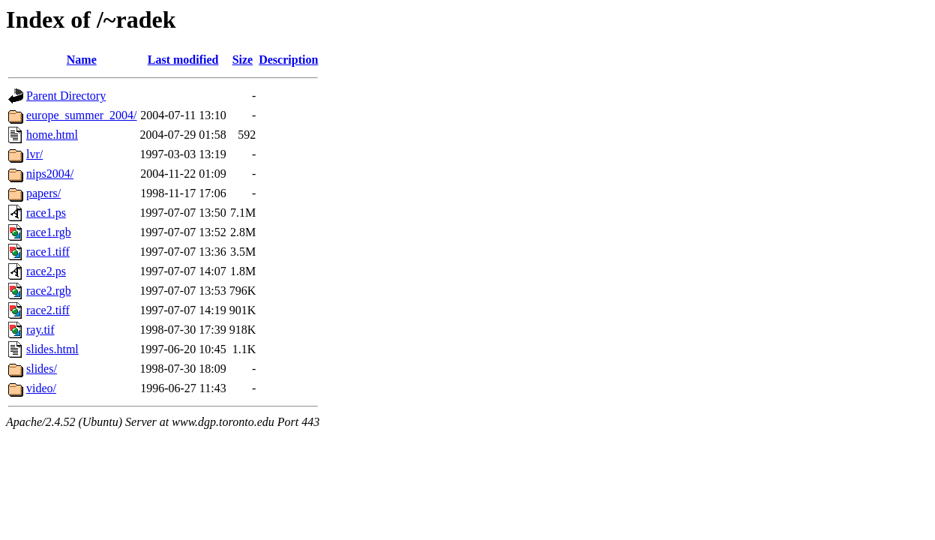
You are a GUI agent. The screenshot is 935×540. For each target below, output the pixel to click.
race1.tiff (48, 251)
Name (82, 59)
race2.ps (46, 271)
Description (288, 59)
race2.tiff (48, 310)
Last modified (183, 59)
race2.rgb (48, 290)
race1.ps (46, 212)
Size (242, 59)
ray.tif (40, 329)
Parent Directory (66, 95)
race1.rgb (48, 232)
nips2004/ (49, 173)
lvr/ (34, 154)
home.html (52, 134)
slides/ (41, 368)
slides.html (52, 349)
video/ (41, 388)
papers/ (43, 193)
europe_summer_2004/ (81, 115)
